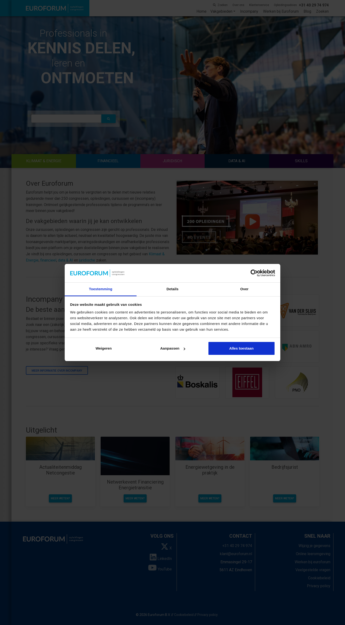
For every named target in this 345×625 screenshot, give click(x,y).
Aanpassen (172, 348)
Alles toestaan (241, 348)
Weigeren (104, 348)
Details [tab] (172, 289)
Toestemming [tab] (100, 289)
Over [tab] (244, 289)
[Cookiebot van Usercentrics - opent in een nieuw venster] (254, 273)
